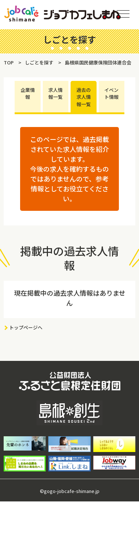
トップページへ (25, 327)
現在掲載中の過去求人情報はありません (69, 297)
